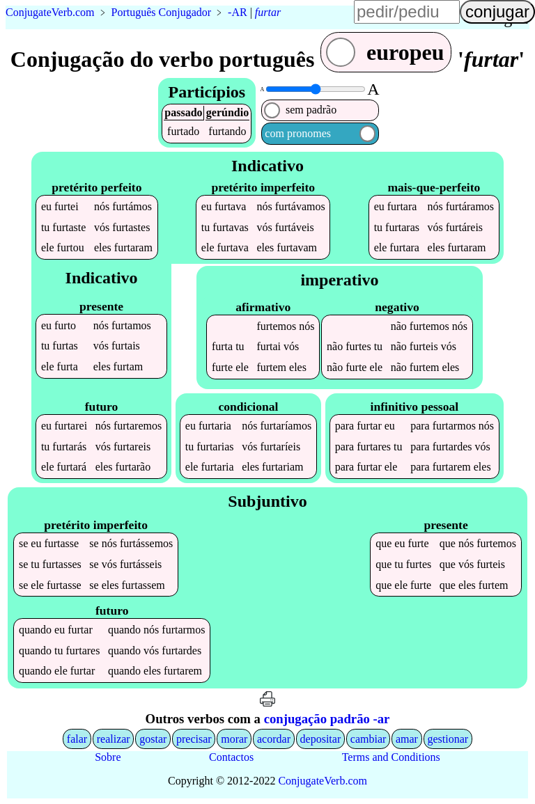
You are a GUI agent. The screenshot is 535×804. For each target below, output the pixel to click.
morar (234, 739)
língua (323, 18)
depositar (320, 739)
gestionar (448, 739)
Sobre (108, 757)
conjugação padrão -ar (327, 718)
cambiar (368, 739)
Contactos (231, 757)
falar (77, 739)
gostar (152, 739)
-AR (237, 12)
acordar (273, 739)
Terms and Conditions (391, 757)
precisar (194, 739)
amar (407, 739)
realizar (113, 739)
